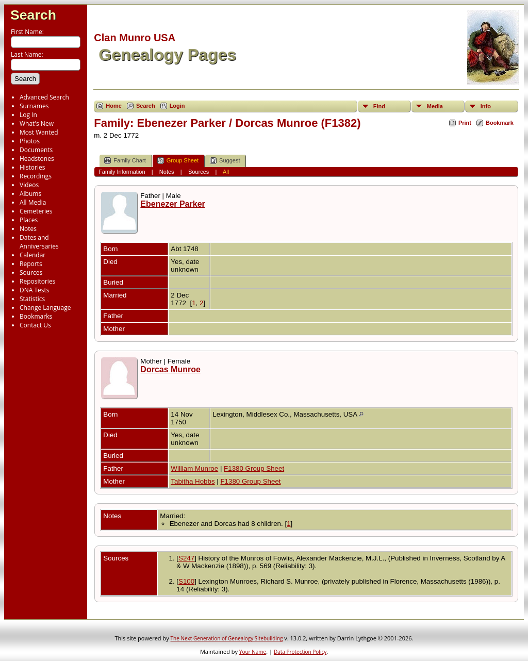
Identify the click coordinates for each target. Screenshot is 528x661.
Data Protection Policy (300, 651)
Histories (32, 167)
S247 (186, 558)
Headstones (37, 158)
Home (114, 106)
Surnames (34, 106)
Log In (28, 114)
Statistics (32, 298)
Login (177, 106)
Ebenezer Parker (172, 204)
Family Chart (124, 160)
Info (486, 106)
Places (29, 220)
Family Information (121, 172)
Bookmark (500, 123)
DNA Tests (35, 290)
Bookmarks (36, 316)
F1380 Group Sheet (254, 468)
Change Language (45, 307)
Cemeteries (36, 211)
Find (379, 106)
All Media (33, 202)
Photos (30, 141)
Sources (31, 272)
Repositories (37, 281)
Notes (28, 228)
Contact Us (35, 325)
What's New (37, 123)
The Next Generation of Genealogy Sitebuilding (227, 638)
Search (33, 15)
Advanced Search (44, 97)
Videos (29, 184)
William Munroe (194, 468)
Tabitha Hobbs (192, 481)
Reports (31, 263)
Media (435, 106)
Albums (30, 193)
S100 (186, 581)
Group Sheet (178, 160)
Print (464, 123)
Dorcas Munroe (170, 369)
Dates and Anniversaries (39, 242)
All (226, 172)
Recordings (36, 176)
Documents (36, 149)
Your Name (252, 651)
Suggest (225, 160)
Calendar (32, 255)
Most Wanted (39, 132)
